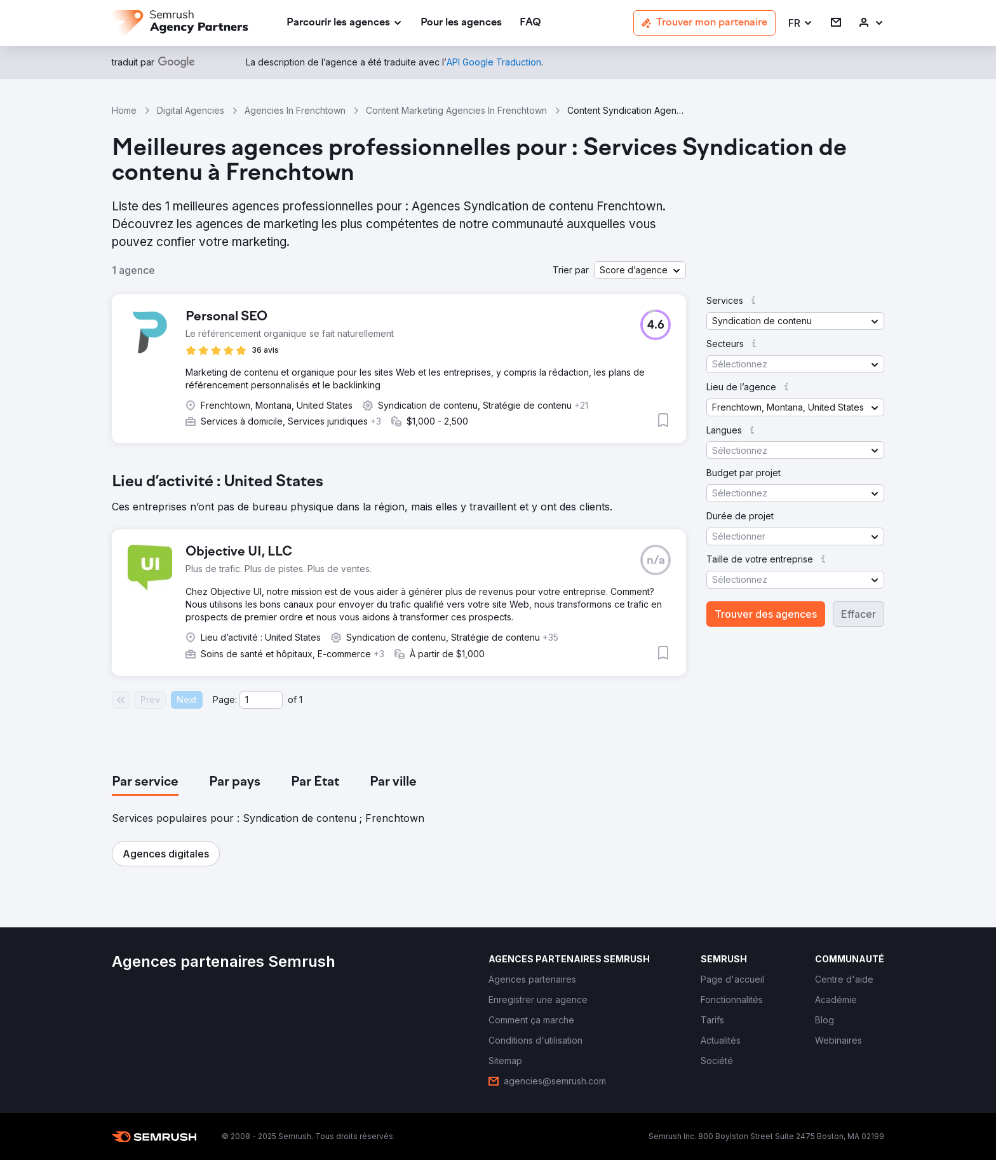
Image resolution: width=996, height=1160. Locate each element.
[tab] (145, 782)
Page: (225, 699)
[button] (800, 23)
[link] (461, 23)
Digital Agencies (190, 110)
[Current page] (261, 700)
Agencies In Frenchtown (295, 110)
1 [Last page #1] (300, 699)
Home (124, 110)
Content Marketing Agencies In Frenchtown (456, 110)
